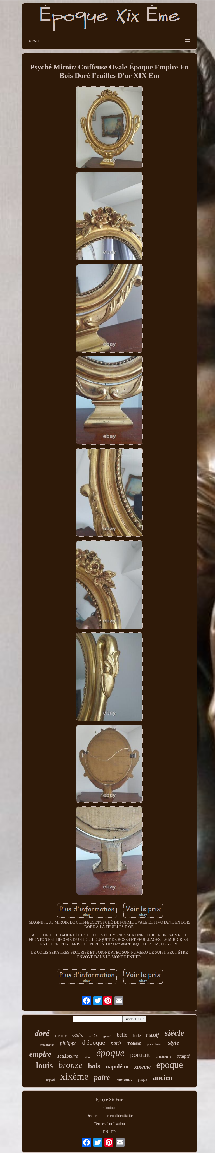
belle (122, 1035)
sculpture (67, 1056)
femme (134, 1043)
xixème (74, 1076)
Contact (109, 1108)
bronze (71, 1065)
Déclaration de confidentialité (109, 1116)
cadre (77, 1035)
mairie (61, 1035)
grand (107, 1036)
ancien (163, 1077)
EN (105, 1132)
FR (113, 1132)
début (87, 1057)
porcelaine (154, 1044)
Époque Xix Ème (109, 1099)
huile (137, 1036)
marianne (124, 1079)
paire (102, 1077)
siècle (174, 1033)
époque (110, 1052)
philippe (68, 1043)
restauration (47, 1044)
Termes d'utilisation (109, 1124)
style (173, 1042)
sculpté (183, 1056)
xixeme (142, 1067)
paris (116, 1043)
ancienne (164, 1056)
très (93, 1036)
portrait (140, 1054)
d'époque (93, 1042)
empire (40, 1054)
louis (44, 1065)
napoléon (117, 1066)
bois (94, 1066)
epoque (169, 1065)
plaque (142, 1080)
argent (50, 1080)
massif (152, 1035)
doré (42, 1033)
